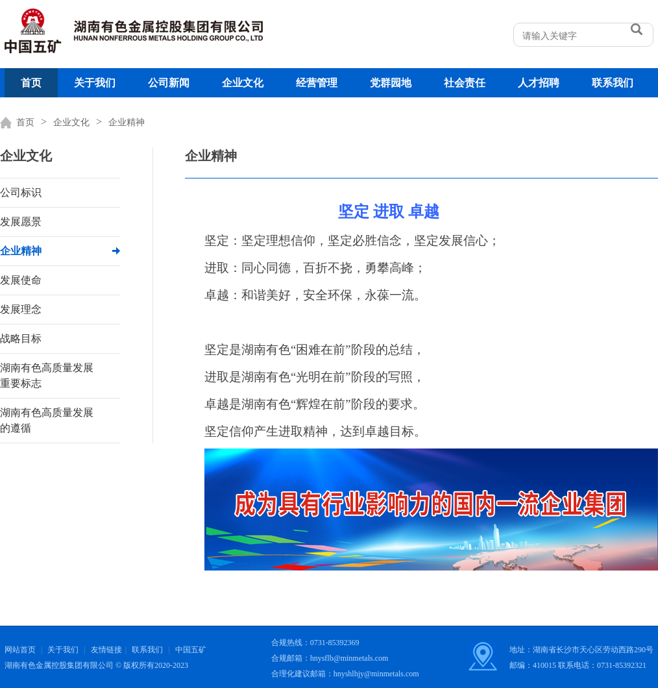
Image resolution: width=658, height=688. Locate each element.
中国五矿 (190, 649)
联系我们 (612, 82)
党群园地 (390, 82)
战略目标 (21, 338)
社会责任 (464, 82)
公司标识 (21, 192)
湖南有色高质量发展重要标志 (46, 375)
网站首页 (20, 649)
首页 (31, 82)
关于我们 (95, 82)
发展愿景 (21, 221)
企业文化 (242, 82)
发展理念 (21, 309)
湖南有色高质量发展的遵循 (46, 420)
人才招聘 (538, 82)
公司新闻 (168, 82)
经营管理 (316, 82)
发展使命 (21, 280)
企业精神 (126, 122)
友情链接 (106, 649)
